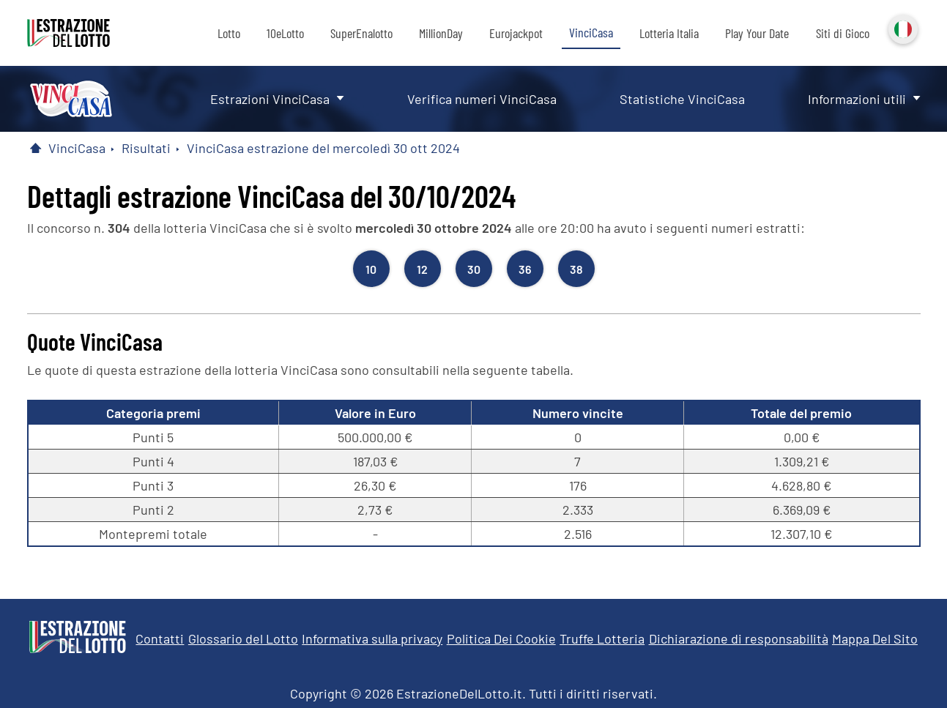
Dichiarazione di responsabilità (738, 638)
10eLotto (285, 33)
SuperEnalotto (361, 33)
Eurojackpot (516, 33)
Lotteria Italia (669, 33)
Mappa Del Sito (875, 638)
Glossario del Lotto (243, 638)
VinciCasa (591, 32)
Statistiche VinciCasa (682, 99)
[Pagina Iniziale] (36, 148)
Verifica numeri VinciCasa (482, 99)
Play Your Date (757, 33)
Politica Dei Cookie (501, 638)
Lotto (229, 33)
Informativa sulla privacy (372, 638)
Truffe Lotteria (602, 638)
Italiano (901, 28)
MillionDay (441, 33)
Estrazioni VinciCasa (270, 99)
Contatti (159, 638)
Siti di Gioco (842, 33)
